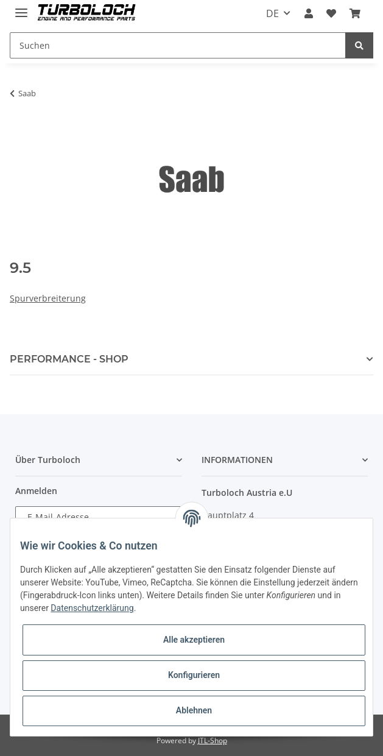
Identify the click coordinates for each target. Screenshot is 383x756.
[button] (308, 13)
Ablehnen (194, 710)
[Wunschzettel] (331, 13)
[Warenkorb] (355, 13)
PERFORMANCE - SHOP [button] (69, 359)
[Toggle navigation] (21, 7)
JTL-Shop (212, 740)
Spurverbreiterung (48, 298)
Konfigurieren (194, 675)
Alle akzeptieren (194, 640)
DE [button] (272, 13)
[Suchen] (178, 45)
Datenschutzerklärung (92, 608)
